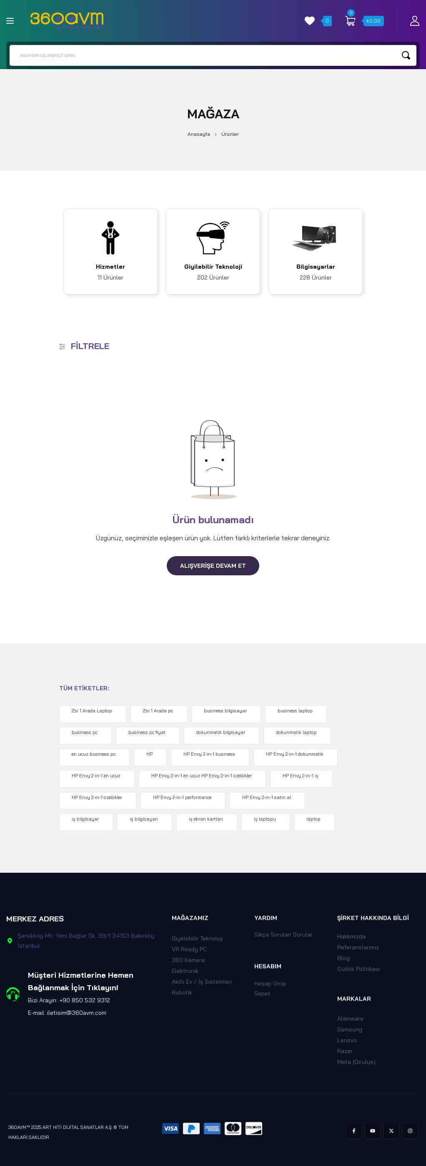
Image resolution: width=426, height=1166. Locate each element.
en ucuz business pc (95, 754)
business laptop (299, 711)
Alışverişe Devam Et (213, 565)
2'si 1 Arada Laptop (93, 711)
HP (151, 754)
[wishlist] (310, 21)
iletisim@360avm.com (76, 1012)
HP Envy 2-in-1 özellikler (98, 797)
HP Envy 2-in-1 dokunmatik (298, 754)
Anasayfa (199, 134)
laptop (318, 819)
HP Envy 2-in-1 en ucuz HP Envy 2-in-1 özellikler (204, 776)
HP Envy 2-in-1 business (212, 754)
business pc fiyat (149, 732)
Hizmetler (110, 266)
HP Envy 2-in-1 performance (184, 797)
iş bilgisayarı (146, 819)
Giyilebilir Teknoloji (213, 266)
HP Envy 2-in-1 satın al (269, 797)
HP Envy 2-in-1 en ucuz (97, 776)
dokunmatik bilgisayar (223, 732)
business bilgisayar (228, 711)
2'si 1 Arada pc (160, 711)
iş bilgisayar (86, 819)
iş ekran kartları (209, 819)
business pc (86, 732)
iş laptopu (269, 819)
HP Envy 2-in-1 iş (303, 776)
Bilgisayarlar (315, 266)
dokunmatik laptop (300, 732)
